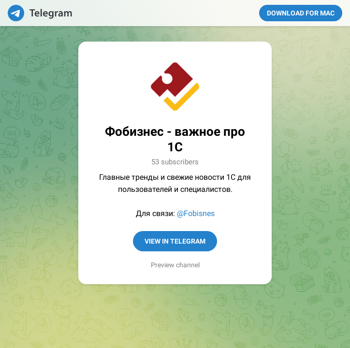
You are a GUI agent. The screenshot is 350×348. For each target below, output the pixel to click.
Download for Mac (301, 13)
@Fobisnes (196, 213)
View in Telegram (175, 241)
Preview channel (175, 265)
